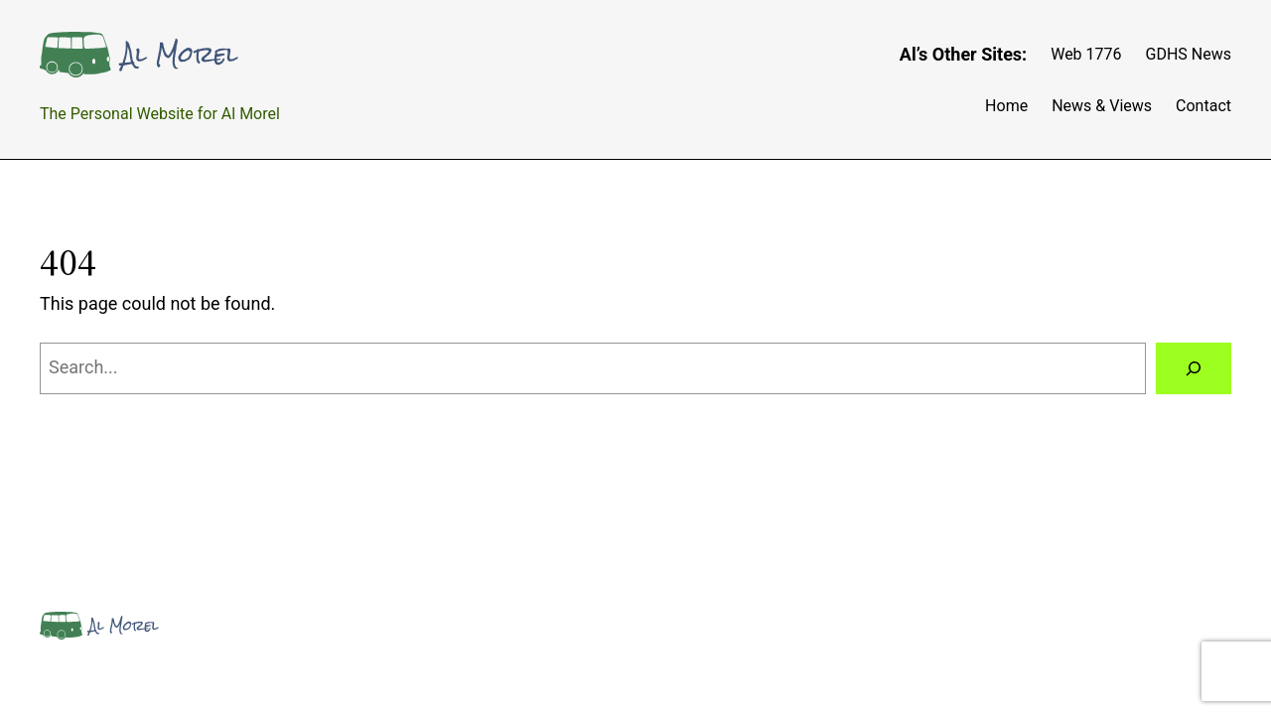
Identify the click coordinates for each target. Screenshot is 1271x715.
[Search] (1193, 368)
